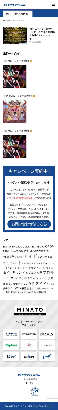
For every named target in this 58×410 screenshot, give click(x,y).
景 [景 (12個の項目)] (31, 288)
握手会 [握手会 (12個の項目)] (6, 288)
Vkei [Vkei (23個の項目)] (6, 256)
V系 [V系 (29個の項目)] (11, 256)
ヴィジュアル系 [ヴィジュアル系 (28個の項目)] (40, 278)
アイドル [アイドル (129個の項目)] (33, 256)
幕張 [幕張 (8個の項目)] (52, 284)
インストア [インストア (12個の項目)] (39, 263)
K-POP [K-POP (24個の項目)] (49, 246)
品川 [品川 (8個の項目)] (10, 284)
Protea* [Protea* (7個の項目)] (14, 251)
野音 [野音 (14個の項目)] (33, 292)
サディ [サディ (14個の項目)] (34, 267)
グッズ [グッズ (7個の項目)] (28, 268)
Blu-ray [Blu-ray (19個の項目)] (7, 246)
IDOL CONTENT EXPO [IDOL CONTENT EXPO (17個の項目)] (31, 246)
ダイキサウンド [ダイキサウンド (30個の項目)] (14, 272)
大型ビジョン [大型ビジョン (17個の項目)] (20, 284)
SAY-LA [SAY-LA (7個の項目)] (26, 251)
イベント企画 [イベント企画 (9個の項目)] (27, 263)
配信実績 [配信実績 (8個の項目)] (27, 292)
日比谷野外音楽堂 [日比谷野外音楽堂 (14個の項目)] (19, 288)
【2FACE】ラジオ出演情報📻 (17, 61)
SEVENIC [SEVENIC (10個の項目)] (34, 251)
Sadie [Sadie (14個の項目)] (20, 250)
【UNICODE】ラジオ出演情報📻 (19, 96)
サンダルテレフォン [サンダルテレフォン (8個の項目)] (46, 268)
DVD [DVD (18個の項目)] (14, 246)
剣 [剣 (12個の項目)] (7, 284)
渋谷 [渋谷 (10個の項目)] (34, 288)
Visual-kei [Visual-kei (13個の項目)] (44, 251)
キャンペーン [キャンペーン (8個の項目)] (20, 268)
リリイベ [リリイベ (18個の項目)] (24, 278)
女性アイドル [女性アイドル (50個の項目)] (39, 284)
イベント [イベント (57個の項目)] (14, 263)
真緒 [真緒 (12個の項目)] (39, 288)
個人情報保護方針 (30, 379)
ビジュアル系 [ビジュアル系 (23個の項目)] (34, 272)
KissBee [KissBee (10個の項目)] (7, 251)
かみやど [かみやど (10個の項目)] (19, 257)
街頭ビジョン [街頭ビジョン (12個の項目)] (17, 292)
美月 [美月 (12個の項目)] (8, 292)
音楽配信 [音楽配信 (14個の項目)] (41, 292)
